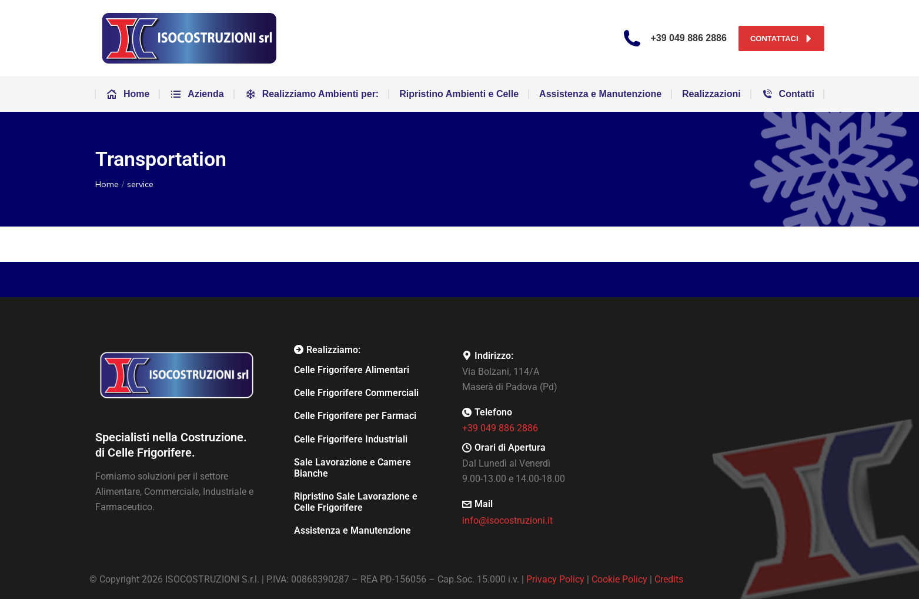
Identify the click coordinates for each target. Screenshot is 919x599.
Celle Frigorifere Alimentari (351, 369)
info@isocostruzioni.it (507, 520)
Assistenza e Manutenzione (352, 530)
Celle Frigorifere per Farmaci (355, 415)
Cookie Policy (619, 579)
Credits (668, 579)
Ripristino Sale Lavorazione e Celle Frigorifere (355, 502)
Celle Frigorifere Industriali (350, 439)
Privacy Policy (555, 579)
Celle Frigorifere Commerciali (356, 392)
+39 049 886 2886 (500, 428)
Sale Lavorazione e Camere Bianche (352, 468)
